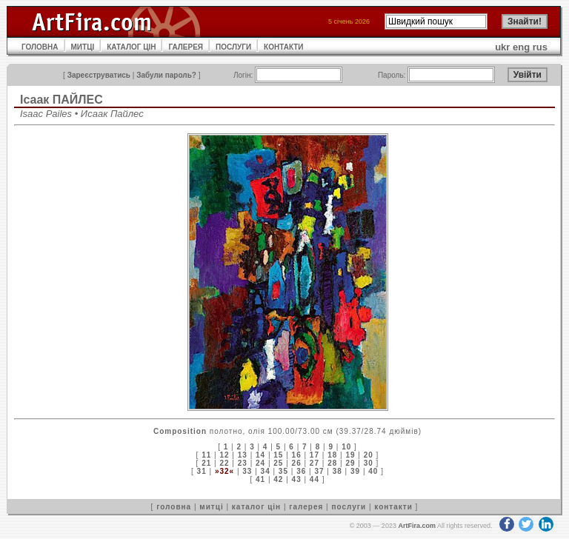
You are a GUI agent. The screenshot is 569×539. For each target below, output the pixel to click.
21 (206, 463)
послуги (348, 507)
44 (314, 479)
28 (332, 463)
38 (337, 471)
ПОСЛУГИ (233, 47)
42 (278, 479)
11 (206, 455)
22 (224, 463)
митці (211, 507)
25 (278, 463)
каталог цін (256, 507)
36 (301, 471)
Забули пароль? (166, 75)
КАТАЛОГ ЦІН (131, 47)
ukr (502, 47)
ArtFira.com (417, 525)
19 (350, 455)
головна (173, 507)
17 (314, 455)
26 (297, 463)
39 (355, 471)
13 (242, 455)
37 (319, 471)
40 (373, 471)
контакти (393, 507)
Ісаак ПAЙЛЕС (61, 99)
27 (314, 463)
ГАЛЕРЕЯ (185, 47)
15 (278, 455)
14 (260, 455)
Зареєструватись (98, 75)
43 (297, 479)
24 (260, 463)
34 (265, 471)
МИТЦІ (83, 47)
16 (297, 455)
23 (242, 463)
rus (540, 47)
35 (283, 471)
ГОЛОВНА (40, 47)
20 (368, 455)
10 (346, 447)
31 (202, 471)
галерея (306, 507)
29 (350, 463)
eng (521, 47)
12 (224, 455)
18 (332, 455)
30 (368, 463)
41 (260, 479)
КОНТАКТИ (283, 47)
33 (247, 471)
